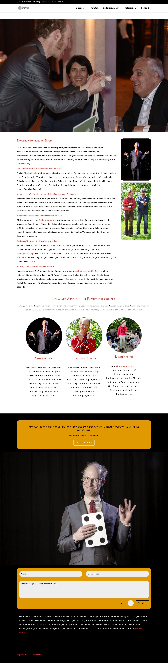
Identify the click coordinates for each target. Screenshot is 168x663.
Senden (142, 603)
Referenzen (130, 8)
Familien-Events (83, 371)
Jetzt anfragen (84, 442)
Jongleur (95, 8)
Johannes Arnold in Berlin (88, 271)
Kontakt (145, 8)
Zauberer (80, 8)
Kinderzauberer (124, 366)
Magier (34, 173)
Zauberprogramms (47, 220)
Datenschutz (37, 654)
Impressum (22, 654)
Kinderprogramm (111, 8)
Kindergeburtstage (25, 253)
